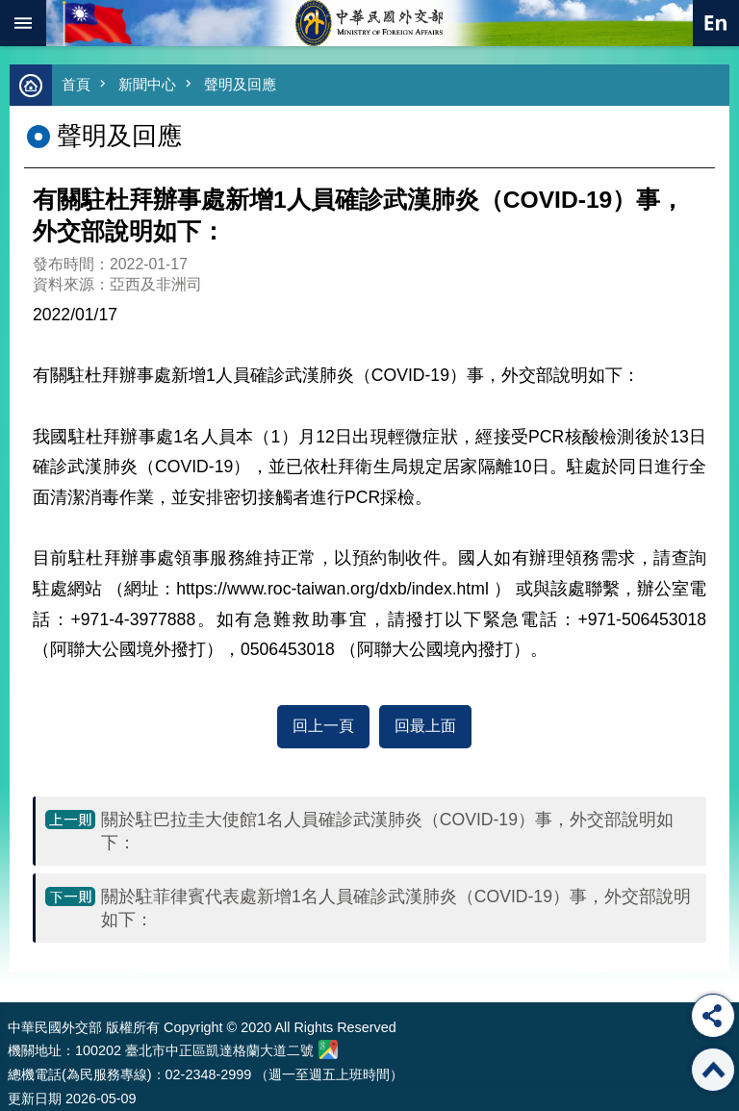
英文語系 (716, 23)
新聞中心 (147, 84)
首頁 (76, 84)
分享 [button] (713, 1016)
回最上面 (425, 726)
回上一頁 (323, 726)
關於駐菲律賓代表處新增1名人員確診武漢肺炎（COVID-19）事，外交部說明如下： (396, 908)
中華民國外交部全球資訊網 (369, 23)
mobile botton (23, 23)
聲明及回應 (240, 84)
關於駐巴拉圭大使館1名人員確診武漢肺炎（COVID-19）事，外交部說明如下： (387, 831)
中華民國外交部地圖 (328, 1049)
